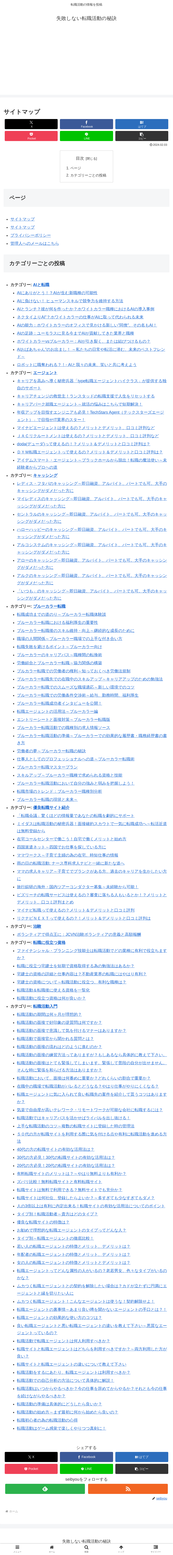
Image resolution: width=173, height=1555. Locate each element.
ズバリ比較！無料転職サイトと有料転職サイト (59, 1182)
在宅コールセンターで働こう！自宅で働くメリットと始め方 (71, 839)
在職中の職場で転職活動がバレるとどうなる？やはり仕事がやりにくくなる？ (88, 1087)
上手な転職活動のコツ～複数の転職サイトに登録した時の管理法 (75, 1126)
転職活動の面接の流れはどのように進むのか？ (59, 1047)
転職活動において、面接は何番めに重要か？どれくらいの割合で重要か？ (84, 1079)
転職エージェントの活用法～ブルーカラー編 (57, 712)
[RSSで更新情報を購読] (128, 1489)
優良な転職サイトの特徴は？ (43, 1223)
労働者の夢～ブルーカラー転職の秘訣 (51, 751)
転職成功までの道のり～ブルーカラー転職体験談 (61, 615)
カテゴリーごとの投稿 (88, 176)
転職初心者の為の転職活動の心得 (47, 1420)
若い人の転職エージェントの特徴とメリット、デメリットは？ (73, 1247)
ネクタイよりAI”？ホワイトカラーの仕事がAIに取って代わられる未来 (80, 317)
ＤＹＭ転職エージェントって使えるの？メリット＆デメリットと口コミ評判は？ (90, 452)
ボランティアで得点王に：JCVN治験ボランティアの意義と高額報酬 (79, 935)
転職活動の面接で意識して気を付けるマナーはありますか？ (71, 1031)
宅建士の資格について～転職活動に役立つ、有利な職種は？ (71, 983)
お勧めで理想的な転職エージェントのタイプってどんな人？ (71, 1231)
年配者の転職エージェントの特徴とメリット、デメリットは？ (73, 1255)
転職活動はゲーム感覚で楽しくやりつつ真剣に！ (61, 1429)
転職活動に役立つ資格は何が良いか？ (51, 999)
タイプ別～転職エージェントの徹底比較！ (55, 1239)
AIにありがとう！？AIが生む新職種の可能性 (57, 293)
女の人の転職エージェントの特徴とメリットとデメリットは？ (73, 1263)
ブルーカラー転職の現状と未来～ (47, 800)
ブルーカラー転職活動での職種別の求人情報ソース (63, 728)
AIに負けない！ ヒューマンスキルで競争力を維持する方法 (70, 301)
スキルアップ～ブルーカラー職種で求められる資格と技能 (69, 776)
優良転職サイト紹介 (51, 808)
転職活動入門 (45, 1007)
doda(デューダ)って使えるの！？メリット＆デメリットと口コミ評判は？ (83, 444)
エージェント (45, 373)
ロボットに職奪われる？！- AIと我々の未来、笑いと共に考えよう (77, 365)
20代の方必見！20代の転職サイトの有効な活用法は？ (66, 1166)
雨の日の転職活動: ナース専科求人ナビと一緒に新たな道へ (71, 864)
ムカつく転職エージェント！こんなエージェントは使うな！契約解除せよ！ (86, 1302)
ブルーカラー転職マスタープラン (47, 768)
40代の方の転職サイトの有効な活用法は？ (55, 1150)
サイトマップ (22, 220)
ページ (75, 168)
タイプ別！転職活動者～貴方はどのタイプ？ (57, 1215)
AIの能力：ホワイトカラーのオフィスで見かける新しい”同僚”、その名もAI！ (87, 325)
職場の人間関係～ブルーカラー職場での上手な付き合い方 (69, 639)
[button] (141, 136)
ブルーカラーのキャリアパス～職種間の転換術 (59, 655)
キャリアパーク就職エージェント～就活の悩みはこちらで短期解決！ (80, 405)
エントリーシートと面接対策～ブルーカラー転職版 (63, 720)
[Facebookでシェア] (86, 124)
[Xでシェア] (31, 124)
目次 (80, 158)
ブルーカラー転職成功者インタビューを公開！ (59, 704)
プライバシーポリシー (30, 236)
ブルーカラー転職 (49, 607)
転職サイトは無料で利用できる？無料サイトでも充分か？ (69, 1190)
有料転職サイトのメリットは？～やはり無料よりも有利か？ (71, 1174)
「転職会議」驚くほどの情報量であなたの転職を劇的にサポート (75, 816)
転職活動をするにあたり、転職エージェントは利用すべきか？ (73, 1373)
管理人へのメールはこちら (34, 244)
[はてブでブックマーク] (141, 124)
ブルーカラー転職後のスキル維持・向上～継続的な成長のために (75, 631)
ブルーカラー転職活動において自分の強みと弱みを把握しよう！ (75, 784)
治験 (37, 927)
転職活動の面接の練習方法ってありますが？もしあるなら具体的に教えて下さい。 (92, 1055)
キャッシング (45, 476)
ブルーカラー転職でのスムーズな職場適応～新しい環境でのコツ (75, 687)
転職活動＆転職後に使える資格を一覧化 (53, 991)
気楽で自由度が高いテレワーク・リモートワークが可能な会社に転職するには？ (90, 1110)
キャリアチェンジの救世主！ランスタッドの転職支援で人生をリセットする (86, 397)
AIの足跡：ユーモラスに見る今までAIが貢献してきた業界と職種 (75, 333)
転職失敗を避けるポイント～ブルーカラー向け (59, 647)
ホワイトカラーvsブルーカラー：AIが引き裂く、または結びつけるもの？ (83, 342)
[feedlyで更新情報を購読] (45, 1489)
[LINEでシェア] (86, 136)
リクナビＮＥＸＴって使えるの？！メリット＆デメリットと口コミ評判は (84, 919)
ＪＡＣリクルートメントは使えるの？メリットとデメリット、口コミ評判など (88, 436)
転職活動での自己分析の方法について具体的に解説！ (65, 1381)
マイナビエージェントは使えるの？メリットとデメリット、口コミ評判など (86, 428)
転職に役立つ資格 (49, 943)
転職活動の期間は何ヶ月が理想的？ (49, 1015)
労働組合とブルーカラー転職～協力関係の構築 (59, 663)
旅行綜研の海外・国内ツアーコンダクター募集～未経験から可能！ (78, 887)
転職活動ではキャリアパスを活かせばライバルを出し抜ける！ (73, 1118)
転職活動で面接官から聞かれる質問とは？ (55, 1039)
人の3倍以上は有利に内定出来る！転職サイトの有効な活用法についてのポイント (91, 1206)
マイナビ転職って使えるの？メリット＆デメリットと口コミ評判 (75, 911)
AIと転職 (41, 285)
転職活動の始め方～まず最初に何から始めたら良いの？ (67, 1412)
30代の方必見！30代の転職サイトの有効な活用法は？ (66, 1158)
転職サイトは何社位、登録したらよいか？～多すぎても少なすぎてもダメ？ (86, 1198)
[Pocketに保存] (31, 136)
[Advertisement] (86, 63)
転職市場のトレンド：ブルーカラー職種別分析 (59, 792)
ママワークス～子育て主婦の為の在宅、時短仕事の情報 (67, 856)
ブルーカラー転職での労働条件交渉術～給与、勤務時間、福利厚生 (78, 696)
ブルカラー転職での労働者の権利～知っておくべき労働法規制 (73, 671)
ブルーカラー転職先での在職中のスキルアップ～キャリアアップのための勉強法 (90, 679)
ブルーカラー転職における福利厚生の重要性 (57, 623)
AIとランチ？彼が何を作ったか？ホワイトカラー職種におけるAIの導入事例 (85, 309)
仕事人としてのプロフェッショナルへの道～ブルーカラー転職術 (75, 760)
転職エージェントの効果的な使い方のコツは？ (59, 1318)
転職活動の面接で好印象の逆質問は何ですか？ (59, 1023)
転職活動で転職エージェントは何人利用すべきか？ (63, 1341)
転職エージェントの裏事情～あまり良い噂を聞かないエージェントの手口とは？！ (92, 1310)
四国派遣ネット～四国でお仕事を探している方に (61, 848)
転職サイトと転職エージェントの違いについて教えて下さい (71, 1365)
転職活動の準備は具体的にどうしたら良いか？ (59, 1404)
